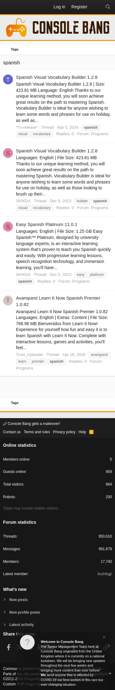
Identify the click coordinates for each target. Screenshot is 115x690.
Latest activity (21, 625)
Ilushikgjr (105, 574)
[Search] (108, 7)
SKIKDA (23, 201)
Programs (99, 133)
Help (82, 432)
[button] (8, 7)
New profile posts (24, 612)
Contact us (12, 432)
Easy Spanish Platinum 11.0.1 (46, 224)
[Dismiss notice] (103, 638)
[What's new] (96, 7)
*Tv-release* (27, 127)
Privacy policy (64, 432)
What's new (14, 589)
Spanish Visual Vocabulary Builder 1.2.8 (57, 77)
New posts (18, 600)
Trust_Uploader (29, 354)
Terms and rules (37, 432)
